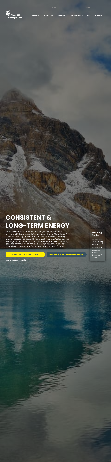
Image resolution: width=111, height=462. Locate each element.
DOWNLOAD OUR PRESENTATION (25, 254)
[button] (36, 15)
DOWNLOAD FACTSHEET (16, 260)
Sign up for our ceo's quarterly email (66, 254)
